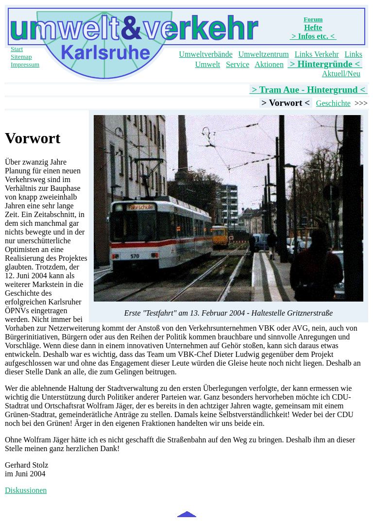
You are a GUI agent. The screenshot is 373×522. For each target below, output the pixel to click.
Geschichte (333, 103)
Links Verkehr (317, 54)
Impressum (25, 64)
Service (237, 64)
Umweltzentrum (263, 54)
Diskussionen (26, 490)
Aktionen (269, 64)
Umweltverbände (206, 54)
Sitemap (21, 56)
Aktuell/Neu (341, 73)
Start (17, 48)
